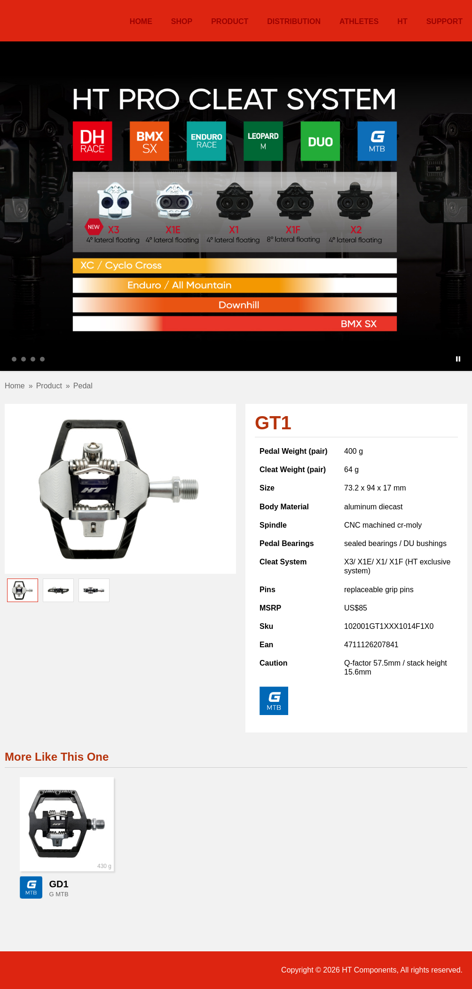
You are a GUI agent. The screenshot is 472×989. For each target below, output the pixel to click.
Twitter (82, 970)
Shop (181, 21)
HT (29, 19)
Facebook (31, 970)
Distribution (294, 21)
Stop (458, 359)
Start (450, 359)
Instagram (56, 970)
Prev (16, 210)
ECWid (107, 970)
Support (444, 21)
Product (229, 21)
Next (455, 210)
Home (141, 21)
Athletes (358, 21)
